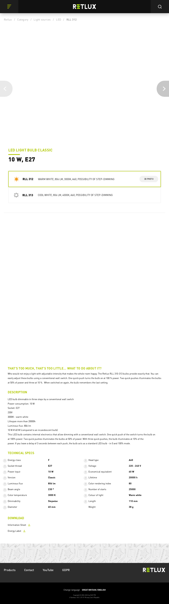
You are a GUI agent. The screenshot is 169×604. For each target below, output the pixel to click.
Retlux (8, 19)
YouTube (48, 570)
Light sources (42, 19)
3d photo (148, 179)
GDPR (66, 570)
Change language (85, 589)
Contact (29, 570)
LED (58, 19)
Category (22, 19)
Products (9, 570)
